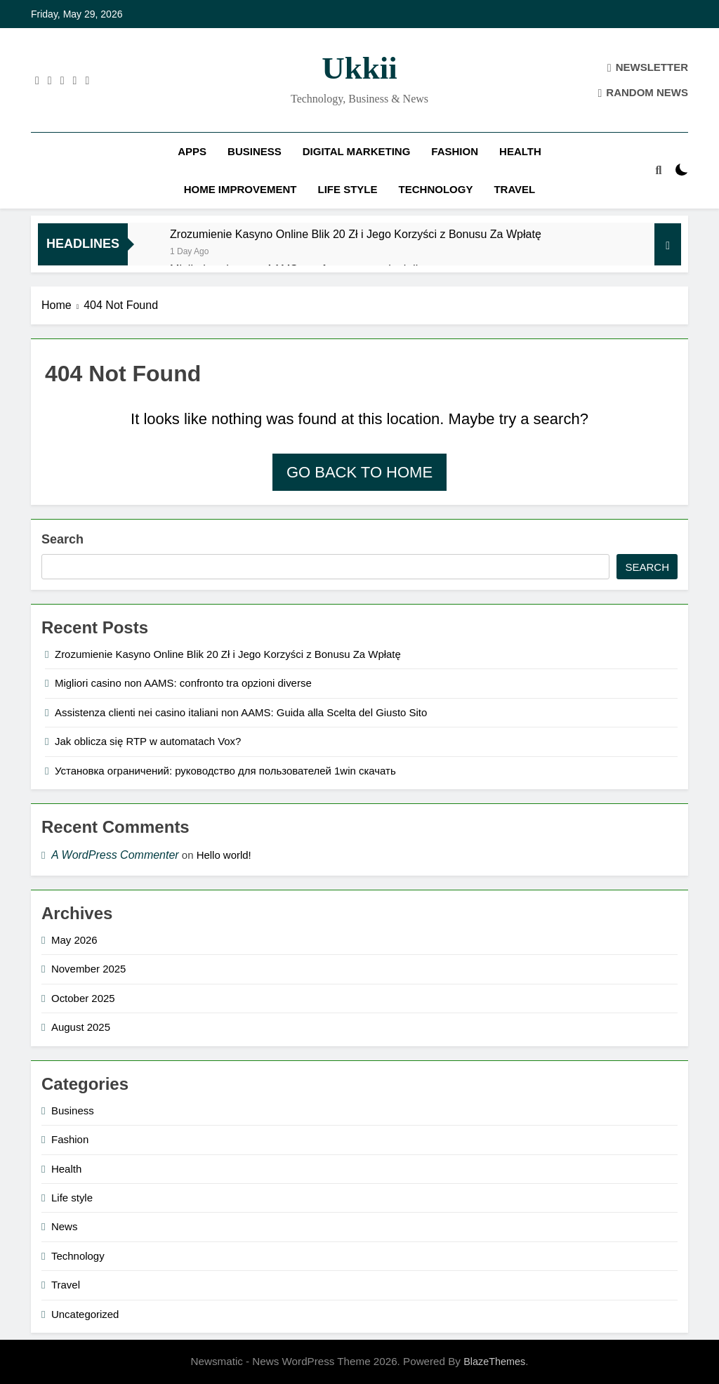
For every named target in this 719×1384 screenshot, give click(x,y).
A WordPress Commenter (115, 855)
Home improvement (240, 189)
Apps (192, 151)
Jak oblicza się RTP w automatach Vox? (148, 741)
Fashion (454, 151)
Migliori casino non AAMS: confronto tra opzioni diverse (183, 683)
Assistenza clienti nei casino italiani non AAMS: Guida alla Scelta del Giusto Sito (241, 712)
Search (62, 539)
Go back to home (359, 472)
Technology (436, 189)
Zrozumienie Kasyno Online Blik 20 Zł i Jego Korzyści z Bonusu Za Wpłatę (355, 234)
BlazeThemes (494, 1361)
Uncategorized (85, 1314)
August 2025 (80, 1027)
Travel (514, 189)
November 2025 (88, 969)
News (64, 1226)
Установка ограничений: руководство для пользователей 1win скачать (225, 771)
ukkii (359, 68)
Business (254, 151)
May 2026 (74, 940)
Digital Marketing (357, 151)
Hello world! (224, 855)
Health (520, 151)
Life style (348, 189)
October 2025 (83, 998)
